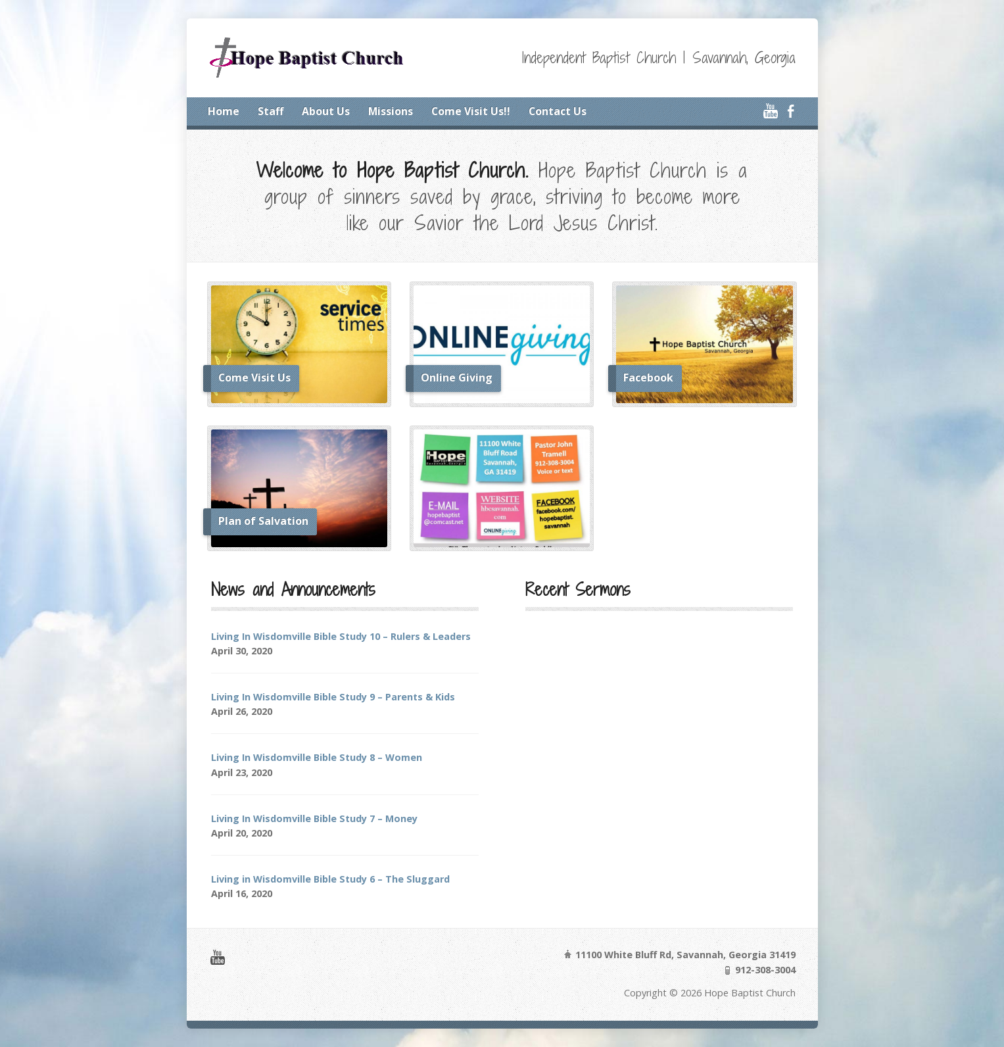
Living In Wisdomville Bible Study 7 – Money (314, 818)
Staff (270, 111)
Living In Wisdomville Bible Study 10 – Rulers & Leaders (341, 636)
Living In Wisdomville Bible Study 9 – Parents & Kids (333, 697)
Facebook (790, 110)
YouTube (770, 110)
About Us (326, 111)
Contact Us (557, 111)
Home (223, 111)
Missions (390, 111)
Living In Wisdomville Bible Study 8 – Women (316, 757)
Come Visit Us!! (470, 111)
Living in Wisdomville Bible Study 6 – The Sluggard (330, 879)
